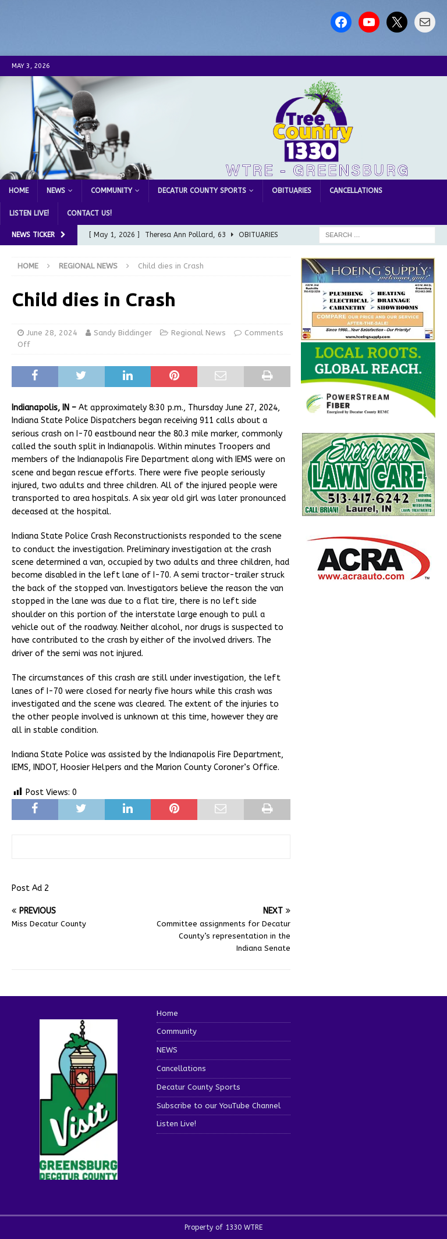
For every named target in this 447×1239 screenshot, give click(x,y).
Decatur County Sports (202, 191)
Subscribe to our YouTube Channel (219, 1105)
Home (19, 191)
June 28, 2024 (52, 332)
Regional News (198, 332)
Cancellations (355, 191)
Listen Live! (29, 213)
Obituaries (291, 191)
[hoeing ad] (368, 334)
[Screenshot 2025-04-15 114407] (368, 510)
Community (111, 191)
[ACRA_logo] (368, 574)
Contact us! (89, 213)
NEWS (56, 191)
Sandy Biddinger (123, 332)
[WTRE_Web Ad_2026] (368, 412)
